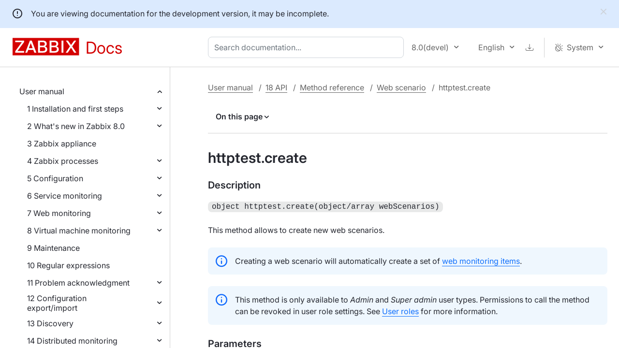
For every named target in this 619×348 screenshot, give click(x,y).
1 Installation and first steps (75, 109)
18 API (276, 87)
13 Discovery (50, 323)
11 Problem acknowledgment (78, 283)
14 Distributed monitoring (72, 341)
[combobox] (308, 47)
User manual (41, 91)
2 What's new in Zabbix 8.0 (76, 126)
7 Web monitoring (59, 213)
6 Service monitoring (64, 196)
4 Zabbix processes (62, 161)
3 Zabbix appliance (61, 143)
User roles (400, 310)
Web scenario (401, 87)
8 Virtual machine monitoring (79, 230)
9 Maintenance (53, 248)
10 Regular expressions (68, 265)
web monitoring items (481, 260)
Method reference (332, 87)
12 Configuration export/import (57, 303)
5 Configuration (55, 178)
